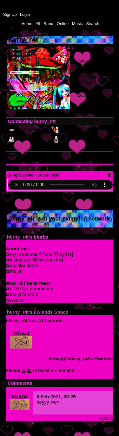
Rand (48, 23)
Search (92, 23)
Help (60, 426)
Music (77, 23)
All (38, 23)
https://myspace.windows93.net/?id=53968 (52, 161)
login (27, 370)
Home (26, 23)
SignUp (10, 14)
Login (25, 14)
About (49, 426)
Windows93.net (72, 431)
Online (63, 23)
